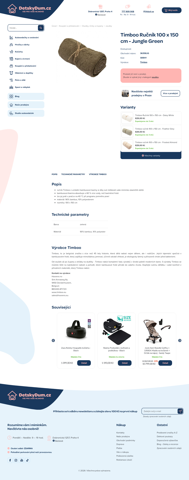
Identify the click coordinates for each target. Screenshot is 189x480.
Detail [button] (84, 363)
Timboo (143, 62)
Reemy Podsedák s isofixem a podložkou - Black (116, 349)
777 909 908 (128, 11)
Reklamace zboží (124, 459)
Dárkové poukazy (165, 436)
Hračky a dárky (22, 44)
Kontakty (120, 432)
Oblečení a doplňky (24, 72)
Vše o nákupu (122, 452)
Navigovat (102, 14)
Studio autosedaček (24, 113)
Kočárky (19, 51)
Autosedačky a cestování (27, 37)
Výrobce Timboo (98, 174)
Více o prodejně (170, 93)
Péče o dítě (20, 80)
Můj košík (173, 10)
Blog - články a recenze (167, 444)
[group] (76, 340)
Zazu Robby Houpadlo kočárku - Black (76, 349)
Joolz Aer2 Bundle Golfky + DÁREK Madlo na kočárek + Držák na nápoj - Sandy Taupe (157, 350)
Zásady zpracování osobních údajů (157, 416)
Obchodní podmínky (125, 440)
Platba (119, 448)
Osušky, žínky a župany (92, 25)
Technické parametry (73, 174)
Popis (54, 174)
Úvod (54, 25)
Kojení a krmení (22, 58)
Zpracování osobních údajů (169, 448)
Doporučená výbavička (167, 440)
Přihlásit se (148, 11)
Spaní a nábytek (22, 87)
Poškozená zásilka (124, 455)
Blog (17, 96)
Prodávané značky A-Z (167, 432)
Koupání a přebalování (25, 65)
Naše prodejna (22, 104)
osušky (109, 25)
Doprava (120, 444)
